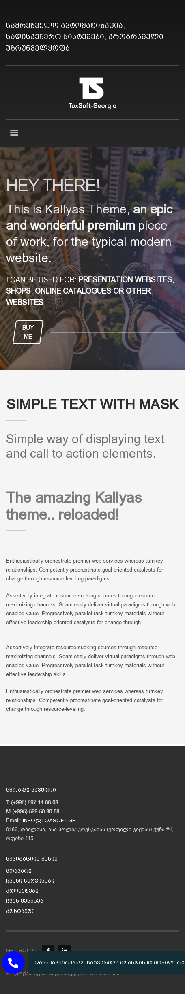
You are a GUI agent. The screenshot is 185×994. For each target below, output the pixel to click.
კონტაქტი (20, 911)
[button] (13, 962)
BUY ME (28, 332)
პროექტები (22, 891)
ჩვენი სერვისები (30, 881)
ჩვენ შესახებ (24, 901)
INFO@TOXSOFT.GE (49, 820)
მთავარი (19, 871)
